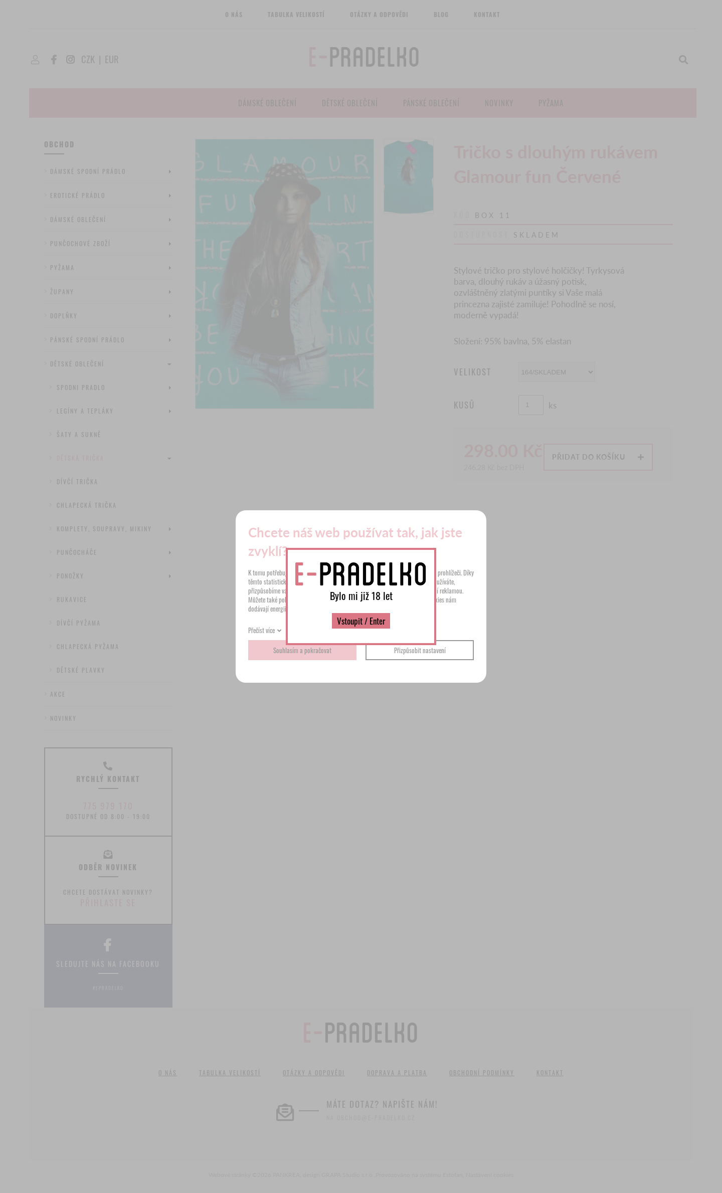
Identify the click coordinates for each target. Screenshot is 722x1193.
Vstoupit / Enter (361, 621)
